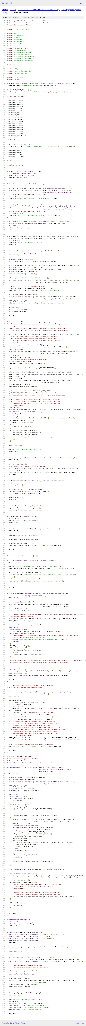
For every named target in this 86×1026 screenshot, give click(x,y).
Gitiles (12, 1023)
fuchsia (5, 9)
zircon (64, 9)
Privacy (17, 1023)
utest (78, 9)
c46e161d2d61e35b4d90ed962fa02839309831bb (38, 9)
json (82, 1023)
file (42, 17)
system (71, 9)
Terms (23, 1023)
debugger (6, 12)
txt (78, 1023)
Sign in (82, 3)
